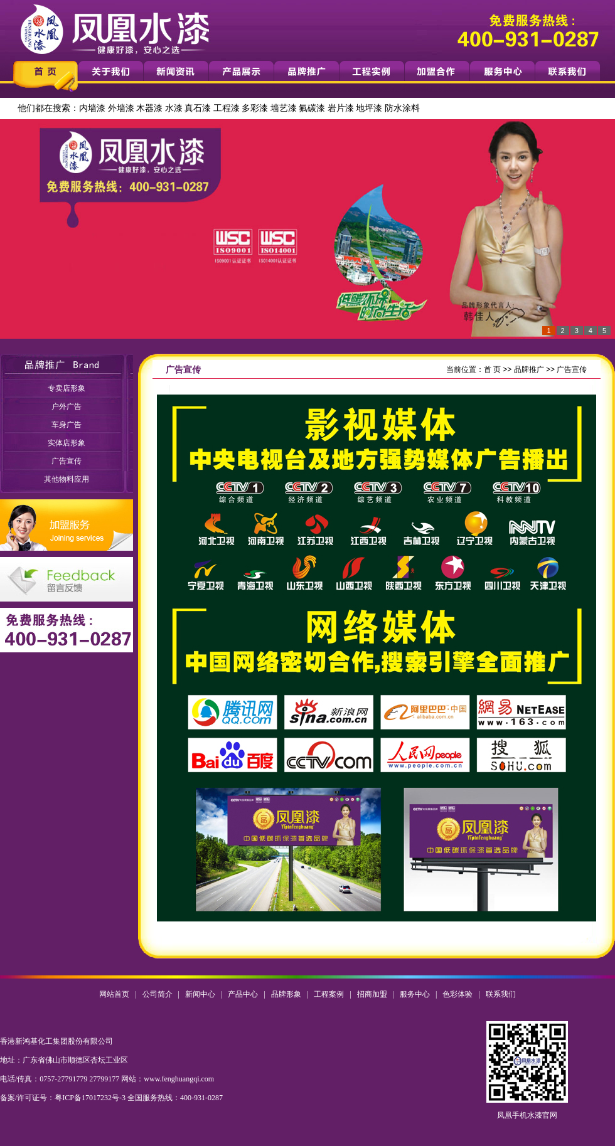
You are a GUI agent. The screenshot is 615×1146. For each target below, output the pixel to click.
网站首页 (114, 994)
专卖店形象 (66, 388)
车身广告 (66, 424)
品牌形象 (286, 994)
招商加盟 (372, 994)
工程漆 (226, 108)
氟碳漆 (312, 108)
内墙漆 (92, 108)
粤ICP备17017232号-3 (90, 1097)
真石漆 (197, 108)
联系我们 (501, 994)
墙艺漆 (283, 108)
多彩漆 (255, 108)
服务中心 (415, 994)
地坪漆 (369, 108)
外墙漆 (121, 108)
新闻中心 (200, 994)
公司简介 (157, 994)
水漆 (174, 108)
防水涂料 (402, 108)
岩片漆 (341, 108)
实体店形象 (66, 442)
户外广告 (66, 406)
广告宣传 (66, 461)
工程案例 (329, 994)
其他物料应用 (66, 479)
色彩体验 (457, 994)
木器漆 (149, 108)
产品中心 (243, 994)
